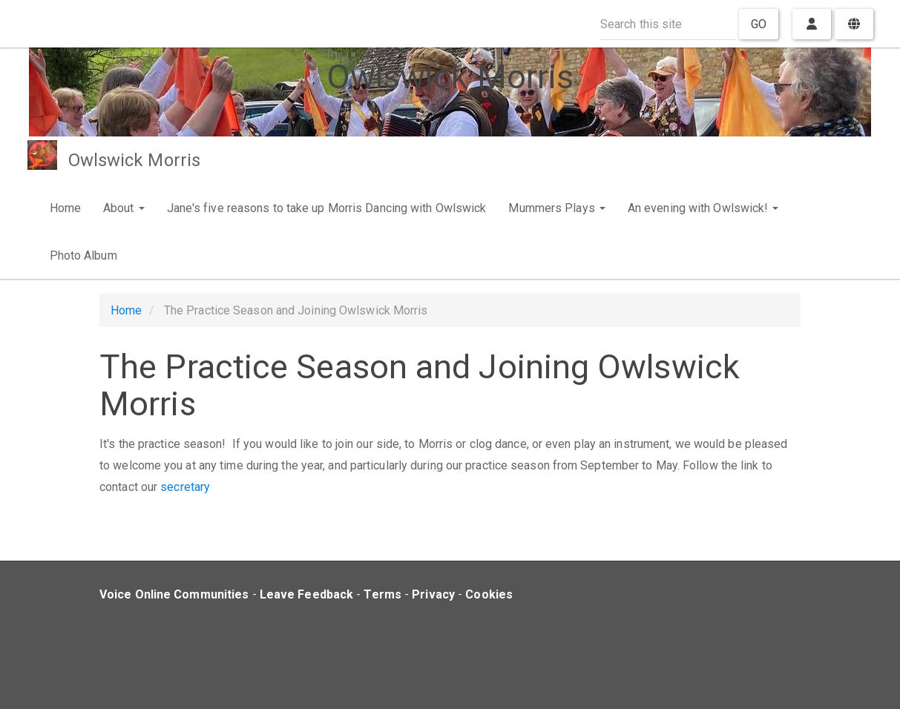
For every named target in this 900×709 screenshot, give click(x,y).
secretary (185, 487)
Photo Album (83, 255)
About (124, 208)
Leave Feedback (306, 594)
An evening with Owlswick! (703, 208)
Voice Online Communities (174, 594)
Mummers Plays (556, 208)
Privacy (433, 594)
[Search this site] (668, 24)
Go (758, 24)
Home (65, 208)
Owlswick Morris (134, 160)
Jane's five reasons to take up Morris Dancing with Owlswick (327, 208)
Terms (382, 594)
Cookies (489, 594)
